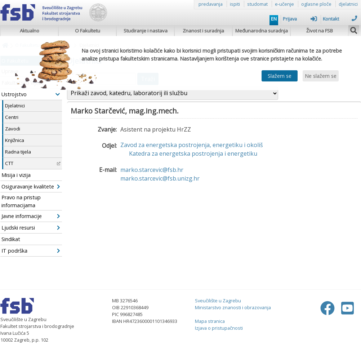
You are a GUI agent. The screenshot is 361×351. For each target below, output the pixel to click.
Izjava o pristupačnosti (219, 328)
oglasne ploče (316, 4)
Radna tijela (18, 151)
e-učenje (284, 4)
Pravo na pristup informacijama (21, 201)
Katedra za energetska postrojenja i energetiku (193, 153)
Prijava (300, 18)
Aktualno (29, 30)
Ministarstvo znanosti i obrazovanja (233, 307)
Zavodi (12, 128)
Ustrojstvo (30, 94)
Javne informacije (30, 216)
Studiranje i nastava (146, 30)
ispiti (235, 4)
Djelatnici (15, 105)
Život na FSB (319, 30)
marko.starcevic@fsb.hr (151, 170)
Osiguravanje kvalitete (30, 186)
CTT (32, 163)
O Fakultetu (87, 30)
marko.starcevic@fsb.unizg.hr (160, 178)
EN (274, 18)
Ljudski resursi (30, 227)
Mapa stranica (210, 321)
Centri (11, 117)
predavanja (211, 4)
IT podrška (30, 250)
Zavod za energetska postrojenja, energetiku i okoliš (191, 145)
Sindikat (10, 239)
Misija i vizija (16, 175)
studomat (257, 4)
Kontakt (340, 18)
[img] (353, 29)
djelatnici (348, 4)
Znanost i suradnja (203, 30)
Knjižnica (14, 140)
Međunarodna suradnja (261, 30)
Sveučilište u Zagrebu (218, 300)
